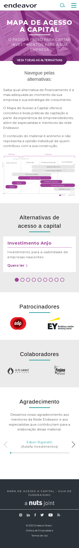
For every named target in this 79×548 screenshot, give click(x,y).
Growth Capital (51, 182)
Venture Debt (31, 174)
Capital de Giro (53, 167)
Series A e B (34, 178)
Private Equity (57, 185)
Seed (19, 183)
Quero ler (17, 265)
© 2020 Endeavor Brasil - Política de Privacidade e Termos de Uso (39, 530)
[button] (17, 280)
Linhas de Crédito (53, 170)
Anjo (12, 187)
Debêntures (64, 189)
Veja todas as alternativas (39, 60)
